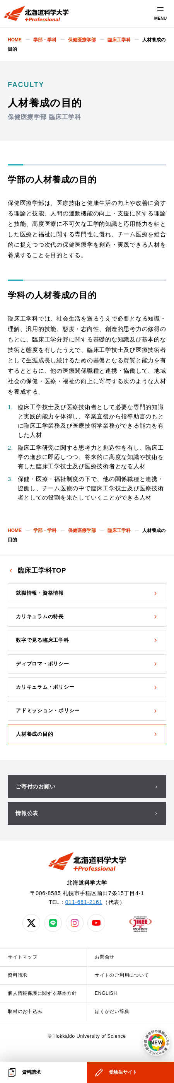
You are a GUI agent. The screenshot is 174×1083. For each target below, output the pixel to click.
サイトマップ (23, 957)
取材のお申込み (25, 1011)
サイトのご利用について (122, 975)
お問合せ (104, 957)
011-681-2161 (83, 902)
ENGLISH (106, 993)
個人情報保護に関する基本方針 (42, 993)
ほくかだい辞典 (112, 1011)
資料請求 (17, 975)
